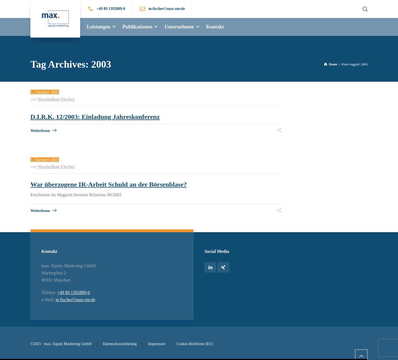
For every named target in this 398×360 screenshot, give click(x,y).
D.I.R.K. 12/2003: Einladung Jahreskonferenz (95, 116)
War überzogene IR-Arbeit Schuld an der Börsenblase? (108, 184)
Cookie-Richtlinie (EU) (195, 344)
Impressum (156, 344)
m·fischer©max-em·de (75, 299)
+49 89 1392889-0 (110, 9)
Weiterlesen (40, 131)
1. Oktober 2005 (44, 92)
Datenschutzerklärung (120, 344)
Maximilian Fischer (56, 99)
